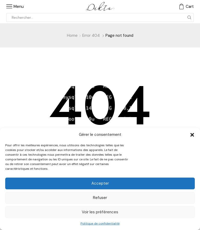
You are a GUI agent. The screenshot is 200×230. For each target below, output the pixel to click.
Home (72, 35)
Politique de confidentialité (100, 223)
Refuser (100, 197)
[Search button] (189, 17)
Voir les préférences (100, 212)
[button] (192, 134)
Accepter (100, 183)
